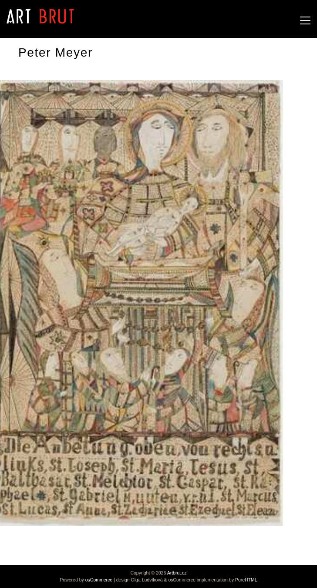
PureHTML (246, 579)
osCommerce (98, 579)
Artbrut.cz (177, 572)
